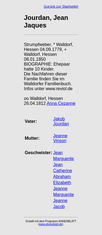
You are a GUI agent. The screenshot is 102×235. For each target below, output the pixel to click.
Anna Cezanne (61, 103)
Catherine (62, 170)
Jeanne (60, 188)
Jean (58, 152)
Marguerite (63, 158)
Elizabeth (62, 182)
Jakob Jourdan (61, 121)
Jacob (59, 206)
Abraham (62, 176)
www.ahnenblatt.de (50, 224)
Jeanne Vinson (60, 138)
